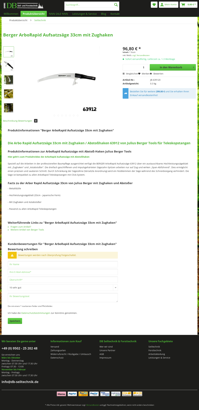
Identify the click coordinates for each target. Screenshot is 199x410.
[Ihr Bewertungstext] (63, 297)
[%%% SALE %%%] (58, 14)
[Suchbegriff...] (91, 5)
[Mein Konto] (168, 5)
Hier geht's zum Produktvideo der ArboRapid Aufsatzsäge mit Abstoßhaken (48, 156)
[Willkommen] (11, 14)
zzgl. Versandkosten (141, 55)
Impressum (105, 357)
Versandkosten (92, 405)
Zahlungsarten (58, 350)
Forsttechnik (154, 350)
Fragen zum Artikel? (19, 226)
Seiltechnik (154, 346)
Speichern (15, 320)
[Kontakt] (115, 14)
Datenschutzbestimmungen (35, 312)
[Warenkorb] (188, 5)
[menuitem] (91, 6)
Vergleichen (130, 73)
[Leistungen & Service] (84, 14)
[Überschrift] (63, 280)
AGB (102, 354)
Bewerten (156, 73)
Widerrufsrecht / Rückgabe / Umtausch (71, 354)
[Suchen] (116, 5)
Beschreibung (10, 120)
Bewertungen (27, 120)
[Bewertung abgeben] (63, 287)
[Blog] (103, 14)
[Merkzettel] (154, 5)
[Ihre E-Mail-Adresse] (63, 272)
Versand (55, 346)
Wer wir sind (106, 346)
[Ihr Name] (63, 264)
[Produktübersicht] (34, 14)
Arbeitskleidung (156, 354)
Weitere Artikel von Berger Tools (26, 229)
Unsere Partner (107, 350)
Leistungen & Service (159, 357)
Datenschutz (57, 357)
